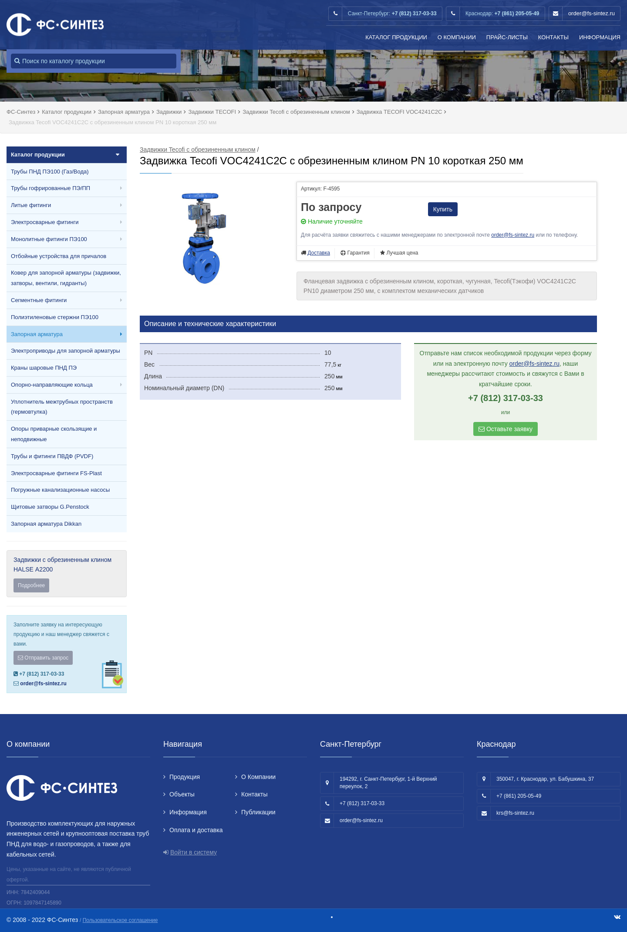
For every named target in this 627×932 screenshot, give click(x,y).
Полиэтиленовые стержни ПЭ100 (54, 317)
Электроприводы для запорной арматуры (65, 350)
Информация (599, 37)
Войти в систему (193, 852)
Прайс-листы (507, 37)
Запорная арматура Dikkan (46, 523)
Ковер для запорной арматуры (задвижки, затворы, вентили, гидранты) (66, 277)
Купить (442, 209)
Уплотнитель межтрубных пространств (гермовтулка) (62, 406)
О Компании (457, 37)
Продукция (184, 776)
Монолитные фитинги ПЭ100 (49, 239)
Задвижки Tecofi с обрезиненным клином (198, 149)
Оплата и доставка (195, 830)
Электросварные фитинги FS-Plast (56, 473)
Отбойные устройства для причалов (58, 256)
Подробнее (31, 585)
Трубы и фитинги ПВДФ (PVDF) (52, 456)
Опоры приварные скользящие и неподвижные (54, 433)
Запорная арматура (37, 334)
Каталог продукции (396, 37)
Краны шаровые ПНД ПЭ (44, 367)
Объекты (182, 794)
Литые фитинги (31, 205)
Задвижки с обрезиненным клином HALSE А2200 (66, 574)
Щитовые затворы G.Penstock (50, 506)
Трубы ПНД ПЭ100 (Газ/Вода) (50, 171)
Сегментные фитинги (39, 300)
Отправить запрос (43, 658)
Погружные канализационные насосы (60, 489)
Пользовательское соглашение (120, 920)
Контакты (553, 37)
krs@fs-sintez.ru (515, 813)
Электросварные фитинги (44, 222)
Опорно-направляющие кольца (52, 384)
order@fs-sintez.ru (591, 13)
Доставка (318, 253)
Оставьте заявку (506, 428)
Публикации (258, 812)
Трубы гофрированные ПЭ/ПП (50, 188)
